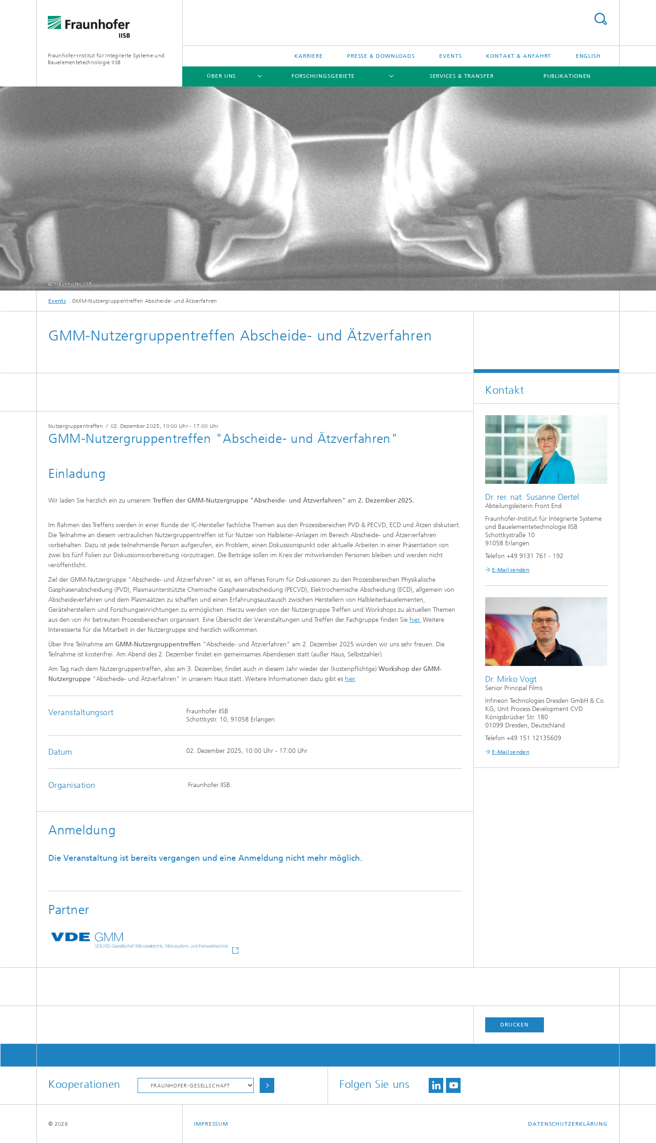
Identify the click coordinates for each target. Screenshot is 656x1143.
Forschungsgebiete (323, 76)
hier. (415, 620)
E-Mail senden (510, 570)
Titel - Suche (600, 18)
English (588, 56)
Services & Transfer (462, 76)
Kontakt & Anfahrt (518, 56)
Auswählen (267, 1085)
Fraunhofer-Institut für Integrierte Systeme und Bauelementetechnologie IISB (106, 59)
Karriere (308, 56)
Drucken (514, 1024)
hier (350, 679)
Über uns (221, 76)
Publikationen (567, 76)
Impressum (211, 1124)
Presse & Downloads (381, 56)
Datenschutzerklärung (568, 1124)
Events (450, 56)
